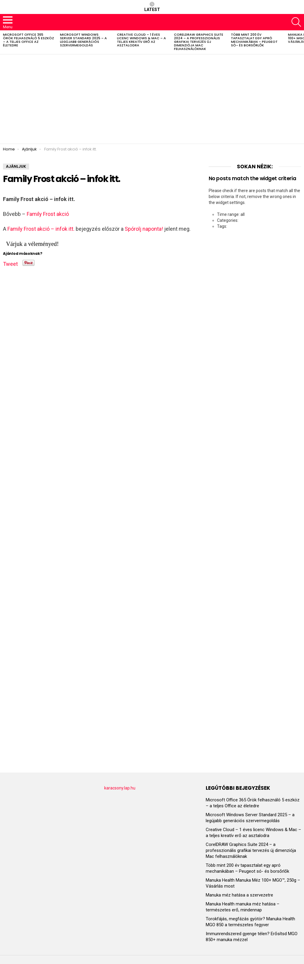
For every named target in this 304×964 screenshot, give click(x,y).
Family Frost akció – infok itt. (41, 229)
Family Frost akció (48, 214)
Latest (152, 7)
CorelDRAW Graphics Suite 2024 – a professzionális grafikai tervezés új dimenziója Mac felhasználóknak (198, 41)
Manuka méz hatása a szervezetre (239, 895)
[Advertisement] (152, 99)
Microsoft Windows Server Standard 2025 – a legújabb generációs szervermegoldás (83, 40)
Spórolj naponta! (144, 229)
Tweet (10, 263)
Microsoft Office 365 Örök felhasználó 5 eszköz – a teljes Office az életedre (28, 40)
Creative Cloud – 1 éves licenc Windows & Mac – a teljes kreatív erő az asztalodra (141, 40)
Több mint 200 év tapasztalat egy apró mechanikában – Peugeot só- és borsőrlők (254, 40)
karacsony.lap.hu (119, 788)
